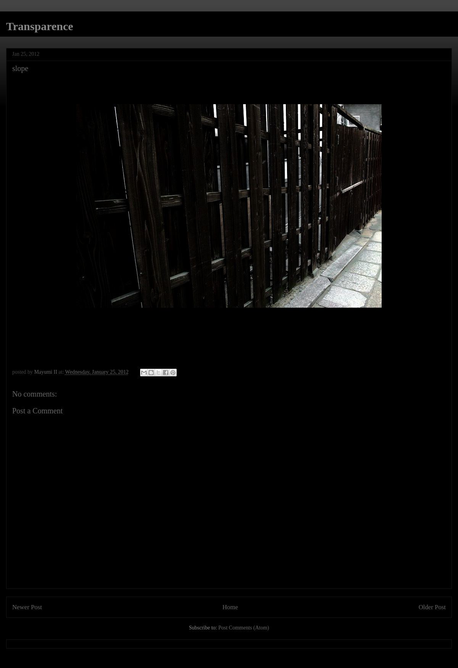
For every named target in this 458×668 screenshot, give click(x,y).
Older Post (432, 607)
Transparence (39, 26)
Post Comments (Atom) (243, 628)
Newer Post (27, 607)
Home (230, 607)
